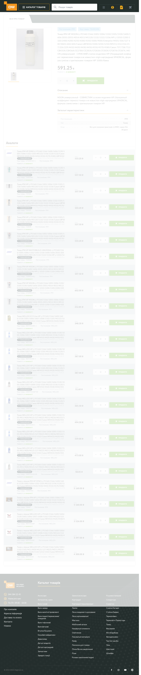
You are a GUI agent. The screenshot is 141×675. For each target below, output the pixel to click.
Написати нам (14, 598)
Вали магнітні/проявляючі (48, 612)
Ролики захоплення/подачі (83, 657)
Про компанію (10, 609)
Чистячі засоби (112, 641)
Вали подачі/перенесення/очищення (48, 617)
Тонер (108, 624)
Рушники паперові (113, 595)
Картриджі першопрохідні (82, 604)
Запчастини (42, 651)
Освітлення (76, 632)
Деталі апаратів (44, 643)
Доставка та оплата (13, 617)
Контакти (8, 621)
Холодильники (112, 637)
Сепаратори (111, 600)
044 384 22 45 (14, 594)
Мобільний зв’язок (79, 624)
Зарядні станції (44, 655)
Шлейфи (109, 653)
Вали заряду (43, 608)
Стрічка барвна (112, 612)
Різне (74, 653)
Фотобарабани (112, 632)
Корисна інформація (13, 613)
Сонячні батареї (112, 608)
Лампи (74, 608)
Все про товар (16, 19)
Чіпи (108, 645)
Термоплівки (111, 616)
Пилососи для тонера (80, 645)
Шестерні (110, 649)
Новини (7, 625)
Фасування (110, 628)
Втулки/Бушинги (45, 631)
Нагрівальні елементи (81, 628)
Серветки (110, 604)
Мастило (75, 620)
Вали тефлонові (44, 622)
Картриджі (76, 600)
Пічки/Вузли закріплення (82, 649)
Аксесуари (42, 595)
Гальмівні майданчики (46, 635)
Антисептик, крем (45, 600)
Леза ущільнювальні (80, 616)
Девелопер (42, 639)
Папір (74, 641)
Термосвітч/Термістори (115, 620)
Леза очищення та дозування (83, 612)
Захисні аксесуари (79, 595)
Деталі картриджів (45, 647)
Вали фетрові (43, 626)
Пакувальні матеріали (81, 637)
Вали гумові (42, 604)
